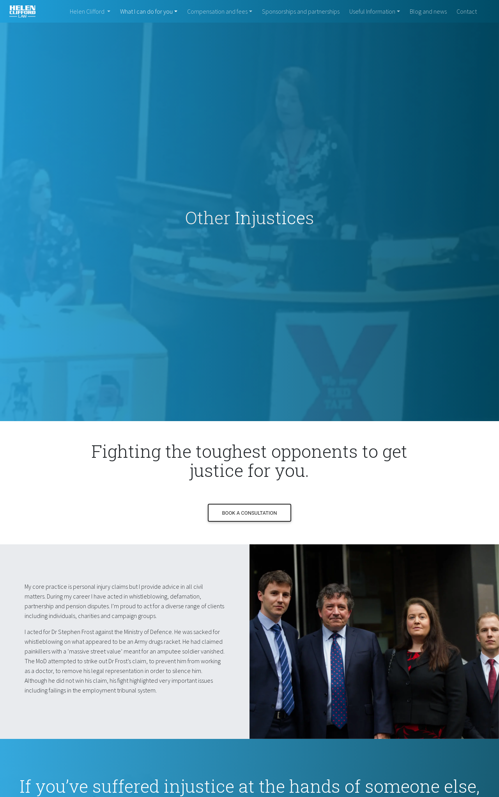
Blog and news (428, 11)
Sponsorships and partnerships (301, 11)
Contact (467, 11)
